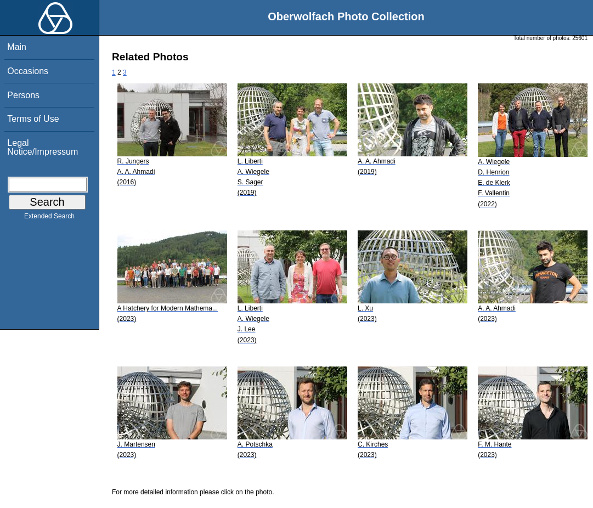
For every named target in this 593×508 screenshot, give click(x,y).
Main (16, 47)
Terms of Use (33, 118)
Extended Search (49, 218)
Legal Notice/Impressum (42, 147)
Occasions (27, 71)
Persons (23, 95)
